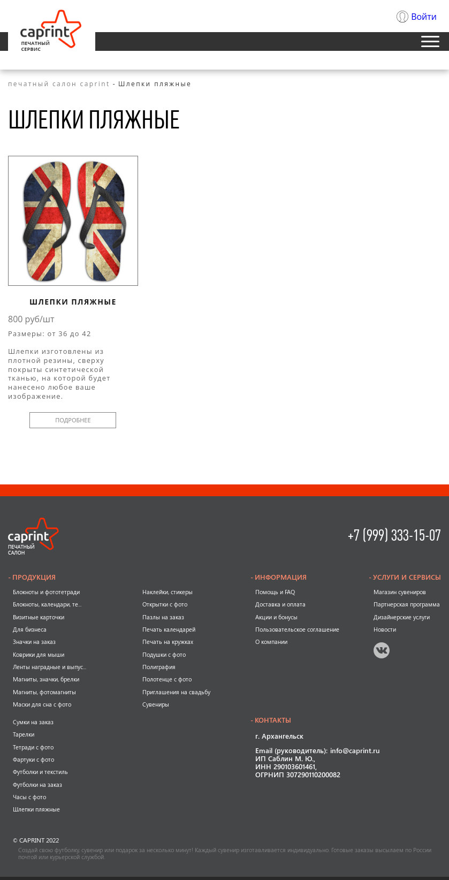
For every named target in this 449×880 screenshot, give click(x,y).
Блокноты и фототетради (46, 592)
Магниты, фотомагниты (44, 692)
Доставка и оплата (280, 604)
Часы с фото (29, 797)
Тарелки (23, 734)
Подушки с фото (164, 654)
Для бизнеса (30, 629)
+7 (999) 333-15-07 (394, 535)
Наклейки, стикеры (167, 592)
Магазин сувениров (400, 592)
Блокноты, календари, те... (47, 604)
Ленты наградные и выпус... (49, 667)
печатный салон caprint (59, 84)
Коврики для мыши (38, 654)
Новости (385, 629)
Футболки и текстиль (40, 772)
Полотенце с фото (167, 679)
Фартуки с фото (33, 759)
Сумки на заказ (33, 722)
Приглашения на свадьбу (176, 692)
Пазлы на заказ (163, 617)
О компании (271, 642)
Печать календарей (168, 629)
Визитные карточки (38, 617)
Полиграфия (159, 667)
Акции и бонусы (276, 617)
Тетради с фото (33, 747)
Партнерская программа (407, 604)
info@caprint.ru (355, 751)
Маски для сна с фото (42, 704)
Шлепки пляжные (73, 302)
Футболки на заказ (37, 784)
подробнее (72, 420)
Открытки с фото (164, 604)
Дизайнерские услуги (402, 617)
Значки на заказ (34, 642)
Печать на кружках (167, 642)
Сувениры (155, 704)
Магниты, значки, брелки (46, 679)
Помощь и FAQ (275, 592)
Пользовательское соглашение (297, 629)
